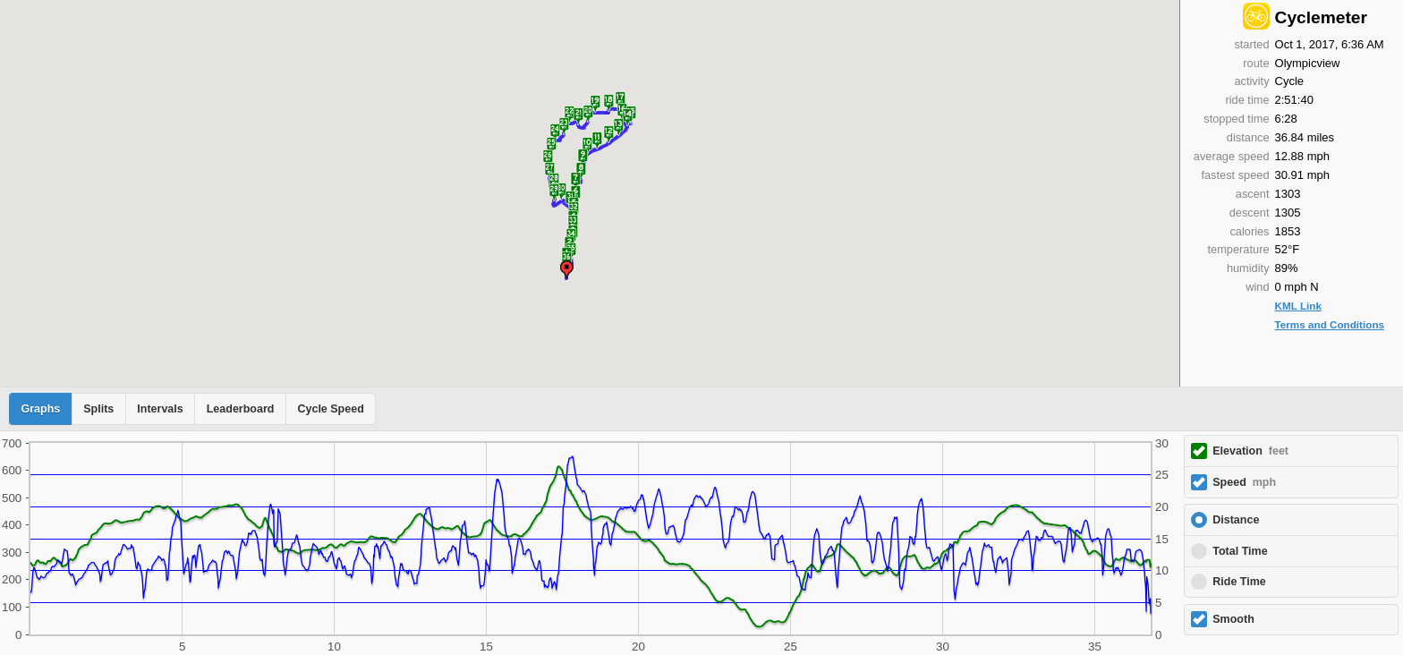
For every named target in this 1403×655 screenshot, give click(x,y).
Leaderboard (241, 409)
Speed (1244, 482)
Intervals (160, 409)
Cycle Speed (330, 409)
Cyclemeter (1321, 17)
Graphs (41, 409)
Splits (98, 409)
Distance (1235, 520)
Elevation (1250, 451)
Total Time (1239, 551)
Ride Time (1239, 581)
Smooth (1233, 619)
